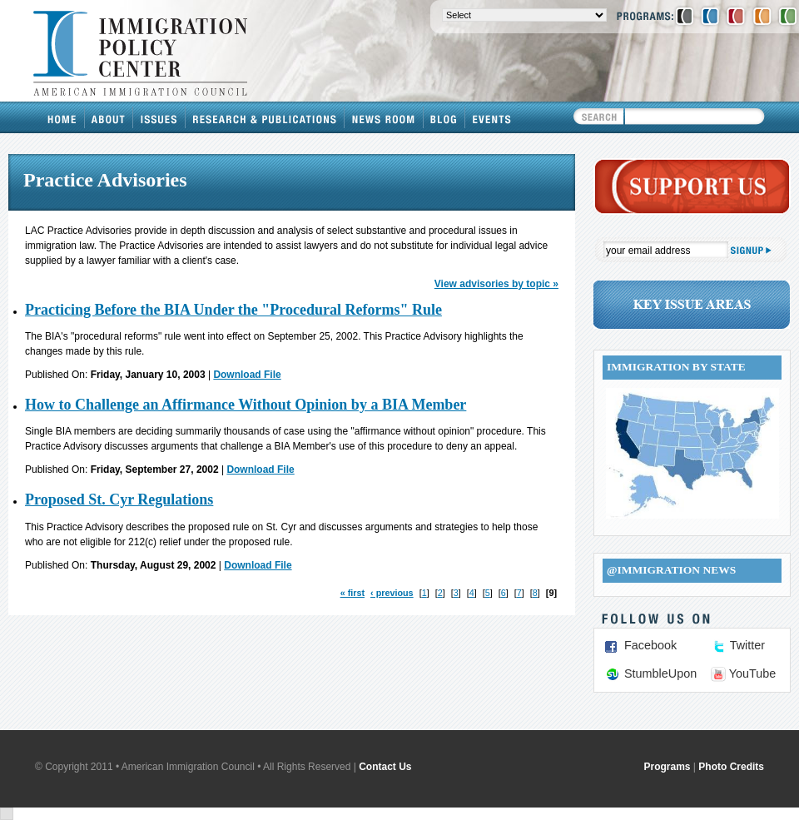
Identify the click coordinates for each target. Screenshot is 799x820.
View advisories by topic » (496, 284)
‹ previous (392, 593)
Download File (246, 374)
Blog (444, 117)
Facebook (650, 645)
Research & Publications (265, 117)
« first (352, 593)
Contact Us (385, 767)
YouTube (753, 673)
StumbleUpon (660, 673)
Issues (159, 117)
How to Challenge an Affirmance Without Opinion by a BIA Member (245, 404)
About (109, 117)
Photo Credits (731, 767)
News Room (384, 117)
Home (62, 117)
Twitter (747, 645)
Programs (667, 767)
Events (492, 117)
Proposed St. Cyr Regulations (119, 499)
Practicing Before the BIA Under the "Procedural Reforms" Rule (233, 309)
